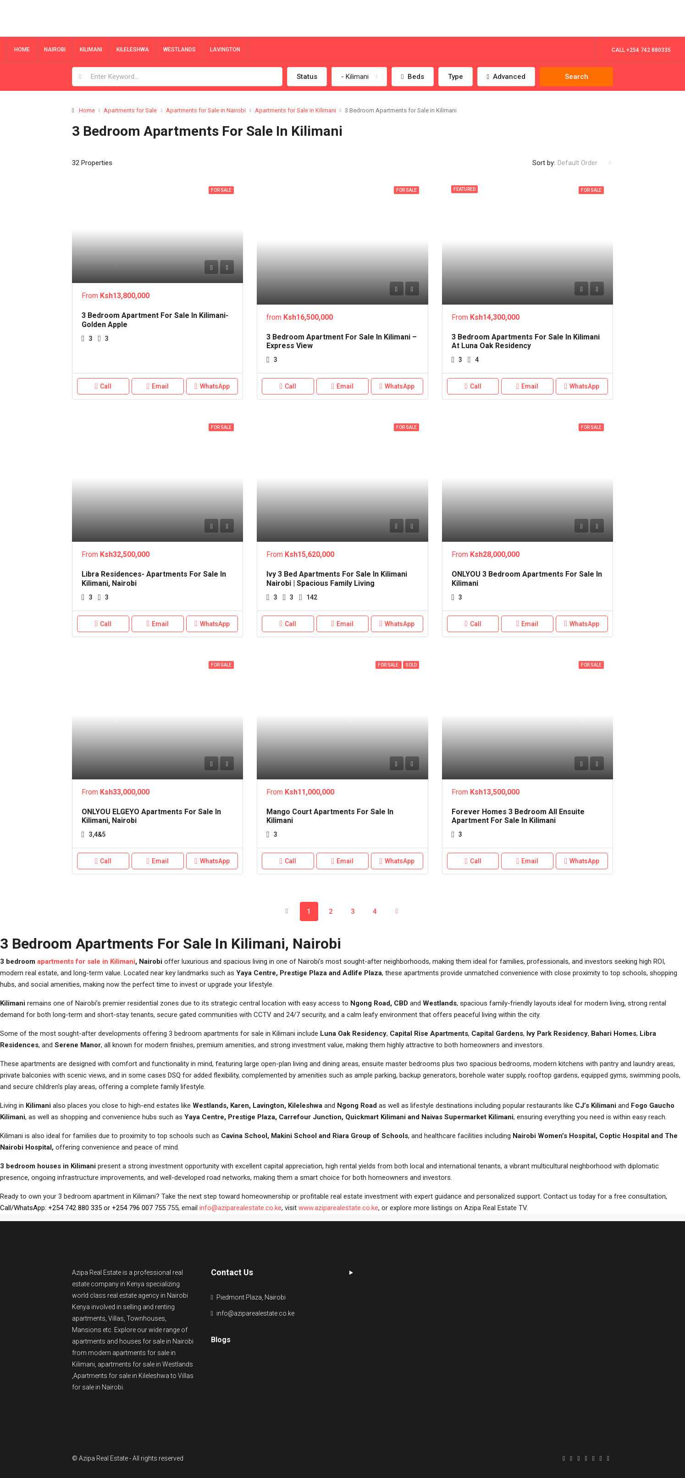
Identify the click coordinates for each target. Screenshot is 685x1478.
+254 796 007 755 (139, 1208)
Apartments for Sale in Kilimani (295, 110)
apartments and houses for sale (118, 1341)
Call (103, 386)
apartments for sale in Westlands (145, 1364)
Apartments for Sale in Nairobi (206, 110)
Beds (412, 76)
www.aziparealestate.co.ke (338, 1208)
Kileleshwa (132, 49)
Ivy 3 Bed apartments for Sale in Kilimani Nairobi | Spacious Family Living (336, 578)
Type (455, 76)
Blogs (221, 1339)
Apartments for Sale (130, 110)
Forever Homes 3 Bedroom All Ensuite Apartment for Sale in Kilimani (518, 816)
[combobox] (359, 76)
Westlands (179, 49)
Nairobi (55, 49)
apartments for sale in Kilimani (86, 961)
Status (307, 76)
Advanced (506, 76)
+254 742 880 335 (75, 1208)
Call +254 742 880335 (641, 50)
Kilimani (91, 49)
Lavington (225, 49)
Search (576, 76)
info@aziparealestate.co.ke (240, 1208)
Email (158, 386)
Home (22, 49)
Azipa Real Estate (96, 1272)
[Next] (397, 911)
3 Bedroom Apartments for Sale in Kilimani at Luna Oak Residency (526, 341)
